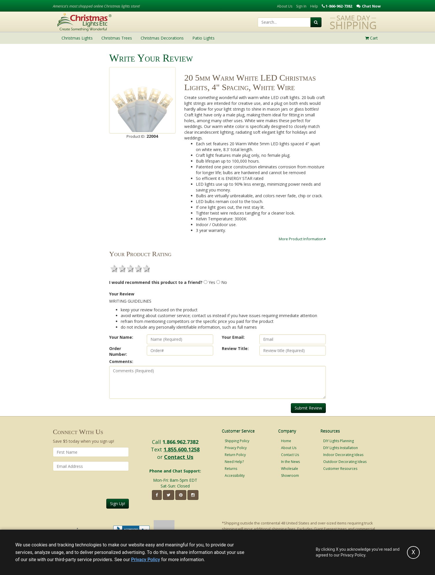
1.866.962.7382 (180, 441)
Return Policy (235, 454)
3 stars (129, 268)
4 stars (137, 268)
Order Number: (118, 351)
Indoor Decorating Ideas (343, 454)
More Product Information (302, 238)
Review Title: (235, 348)
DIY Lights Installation (340, 447)
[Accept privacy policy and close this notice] (413, 552)
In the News (290, 461)
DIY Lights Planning (338, 440)
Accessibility (235, 475)
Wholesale (289, 468)
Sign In (301, 6)
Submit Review (308, 408)
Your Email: (233, 337)
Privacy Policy (236, 447)
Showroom (290, 475)
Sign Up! (117, 503)
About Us (284, 6)
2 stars (121, 268)
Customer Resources (340, 468)
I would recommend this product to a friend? (155, 282)
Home (286, 440)
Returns (231, 468)
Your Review (121, 294)
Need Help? (234, 461)
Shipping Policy (237, 440)
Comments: (121, 361)
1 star (113, 268)
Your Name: (121, 337)
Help (314, 6)
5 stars (146, 268)
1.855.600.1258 (181, 449)
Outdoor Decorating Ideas (345, 461)
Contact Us (178, 456)
